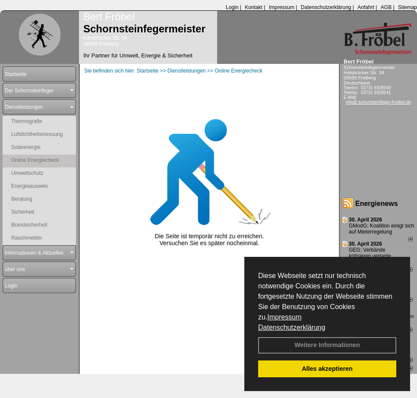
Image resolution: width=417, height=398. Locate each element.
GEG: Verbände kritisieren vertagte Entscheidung (370, 256)
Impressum (284, 317)
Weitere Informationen (327, 344)
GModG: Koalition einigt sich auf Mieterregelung (381, 229)
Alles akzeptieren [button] (327, 368)
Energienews (376, 203)
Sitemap (407, 7)
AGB (386, 7)
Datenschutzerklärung (291, 327)
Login (232, 7)
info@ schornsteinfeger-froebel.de (378, 102)
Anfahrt (365, 7)
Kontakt (253, 7)
